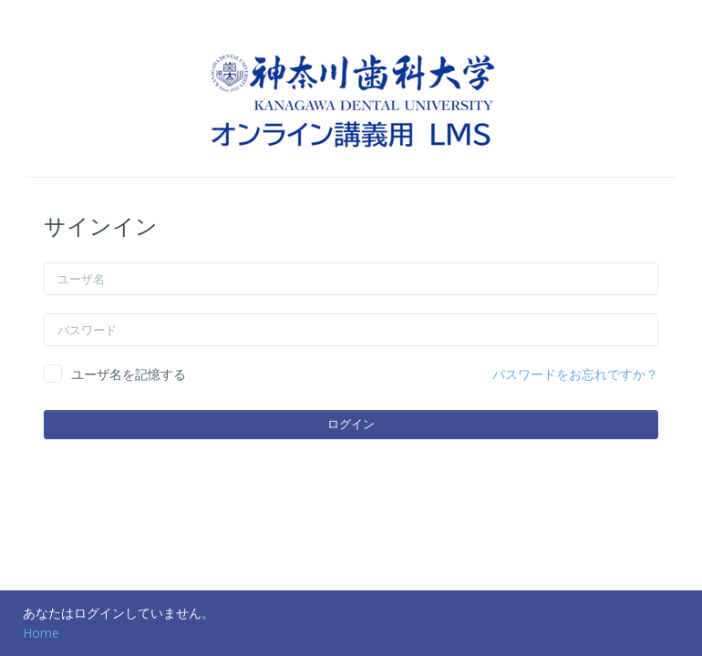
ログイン (351, 423)
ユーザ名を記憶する (128, 374)
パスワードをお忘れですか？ (575, 374)
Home (41, 632)
